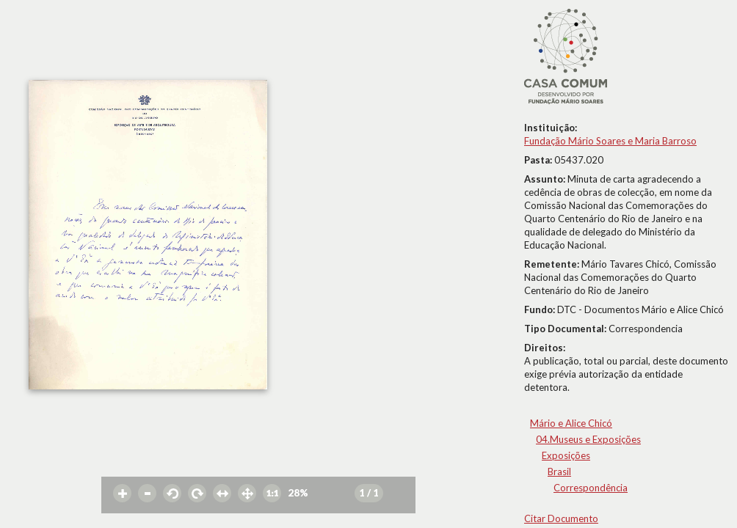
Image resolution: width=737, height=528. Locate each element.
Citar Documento (561, 518)
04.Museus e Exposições (588, 439)
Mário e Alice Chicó (571, 423)
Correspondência (590, 488)
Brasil (559, 471)
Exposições (566, 455)
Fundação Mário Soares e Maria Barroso (610, 141)
